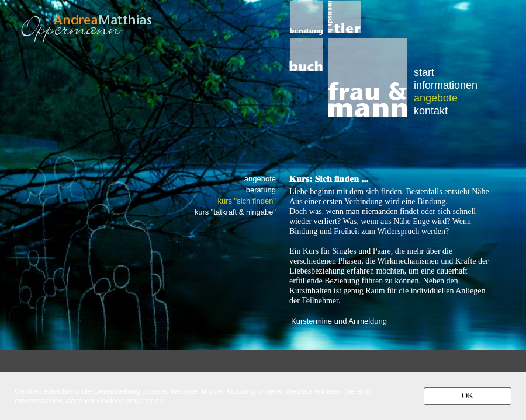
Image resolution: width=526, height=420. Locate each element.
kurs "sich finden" (246, 201)
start (424, 72)
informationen (445, 85)
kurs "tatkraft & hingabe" (235, 212)
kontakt (431, 111)
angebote (436, 98)
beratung (261, 190)
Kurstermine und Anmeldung (339, 321)
